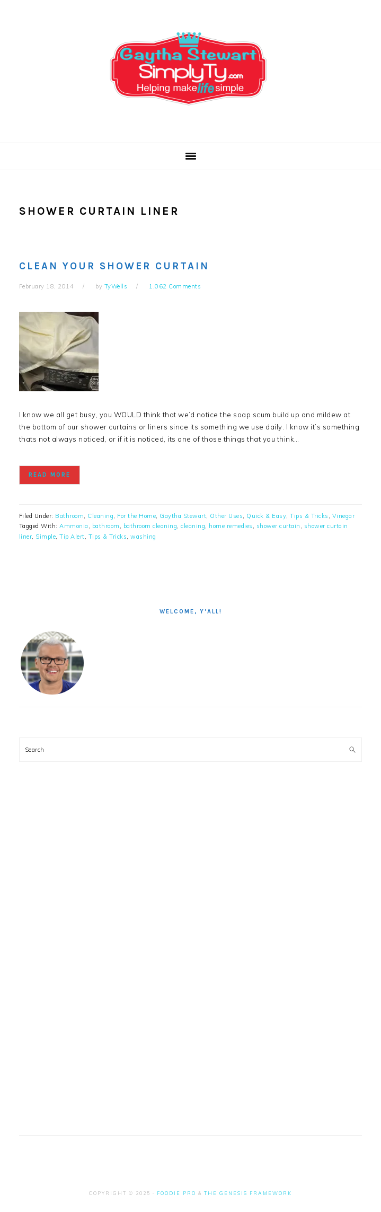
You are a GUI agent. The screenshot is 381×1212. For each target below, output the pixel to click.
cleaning (193, 526)
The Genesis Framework (248, 1193)
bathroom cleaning (150, 526)
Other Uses (226, 516)
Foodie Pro (176, 1193)
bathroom (106, 526)
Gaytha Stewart (183, 516)
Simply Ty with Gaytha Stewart (191, 68)
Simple (46, 536)
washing (143, 536)
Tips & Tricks (309, 516)
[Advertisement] (98, 962)
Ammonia (73, 526)
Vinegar (343, 516)
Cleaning (100, 516)
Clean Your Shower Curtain (114, 266)
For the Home (136, 516)
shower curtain (278, 526)
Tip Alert (72, 536)
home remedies (231, 526)
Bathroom (69, 516)
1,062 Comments (175, 286)
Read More (49, 474)
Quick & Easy (266, 516)
